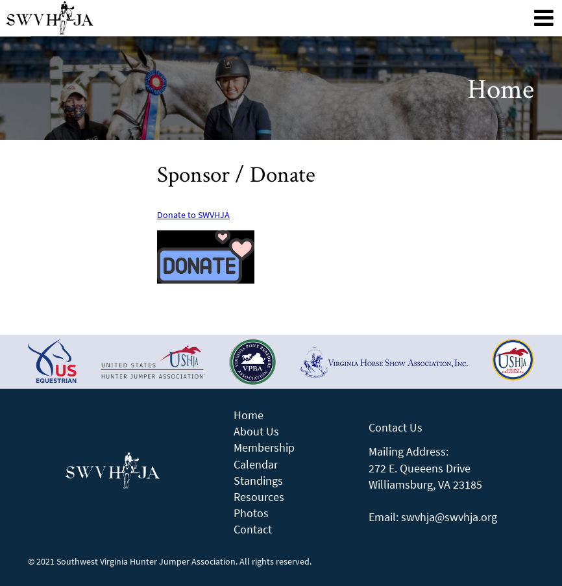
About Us (256, 431)
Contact (253, 529)
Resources (259, 496)
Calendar (256, 464)
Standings (258, 480)
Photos (251, 513)
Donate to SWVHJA (193, 215)
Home (248, 415)
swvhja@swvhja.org (449, 516)
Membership (264, 447)
